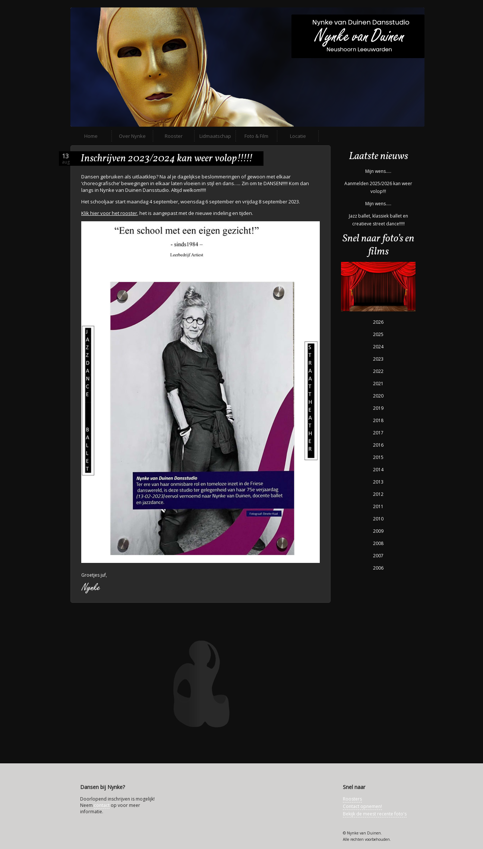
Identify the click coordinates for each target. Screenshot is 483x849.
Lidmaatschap (215, 136)
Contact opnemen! (362, 806)
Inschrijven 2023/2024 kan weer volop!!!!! (166, 158)
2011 (378, 506)
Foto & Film (256, 136)
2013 (378, 482)
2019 (378, 408)
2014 (378, 469)
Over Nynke (132, 136)
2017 (378, 433)
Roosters (352, 799)
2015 (378, 457)
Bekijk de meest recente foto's (375, 814)
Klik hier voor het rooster (109, 213)
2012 (378, 494)
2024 (378, 346)
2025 (378, 334)
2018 (378, 420)
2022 (378, 371)
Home (91, 136)
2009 (378, 531)
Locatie (298, 136)
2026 (378, 322)
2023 (378, 359)
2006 (378, 568)
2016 (378, 445)
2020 (378, 396)
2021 (378, 383)
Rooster (174, 136)
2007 (378, 555)
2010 (378, 519)
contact (102, 805)
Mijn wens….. (378, 171)
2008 (378, 543)
